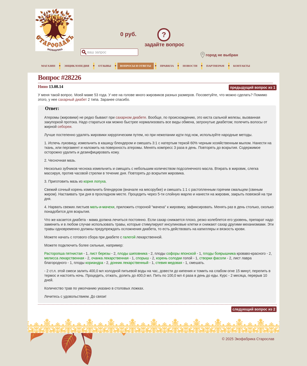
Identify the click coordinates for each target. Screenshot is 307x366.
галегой (129, 237)
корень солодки (169, 258)
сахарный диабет (72, 99)
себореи (64, 127)
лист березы (100, 253)
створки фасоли (212, 258)
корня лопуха (94, 181)
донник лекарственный (129, 263)
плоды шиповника (132, 253)
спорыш (142, 258)
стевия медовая (169, 263)
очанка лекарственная (110, 258)
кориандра (94, 263)
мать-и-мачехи (102, 207)
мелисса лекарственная (64, 258)
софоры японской (181, 253)
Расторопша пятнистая (63, 253)
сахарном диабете (131, 117)
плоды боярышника (219, 253)
